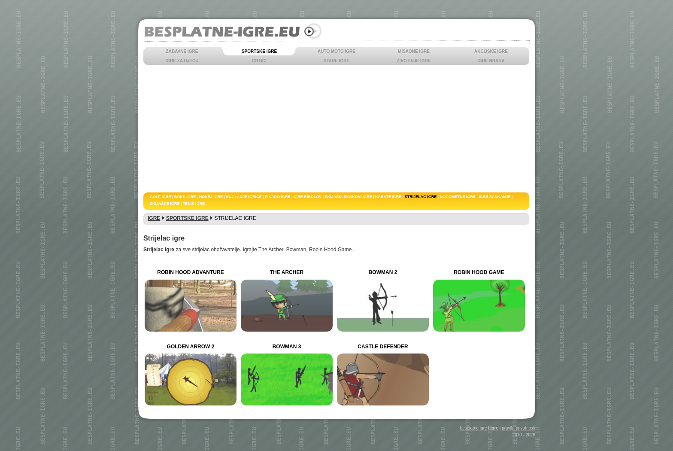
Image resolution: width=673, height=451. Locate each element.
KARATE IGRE (388, 197)
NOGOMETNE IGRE (458, 197)
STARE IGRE (336, 60)
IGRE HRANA (490, 60)
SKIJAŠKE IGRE (165, 203)
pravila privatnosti (518, 428)
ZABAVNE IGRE (182, 51)
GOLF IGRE (160, 197)
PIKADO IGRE (278, 197)
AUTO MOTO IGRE (336, 51)
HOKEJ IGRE (211, 197)
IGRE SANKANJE (494, 197)
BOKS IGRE (185, 197)
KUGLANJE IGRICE (244, 197)
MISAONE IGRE (414, 51)
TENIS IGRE (194, 203)
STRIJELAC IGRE (421, 197)
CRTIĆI (259, 60)
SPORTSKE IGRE (259, 51)
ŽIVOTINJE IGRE (414, 60)
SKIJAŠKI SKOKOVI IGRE (348, 197)
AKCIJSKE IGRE (491, 51)
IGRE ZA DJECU (182, 60)
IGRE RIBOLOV (308, 197)
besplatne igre (473, 428)
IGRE (154, 218)
